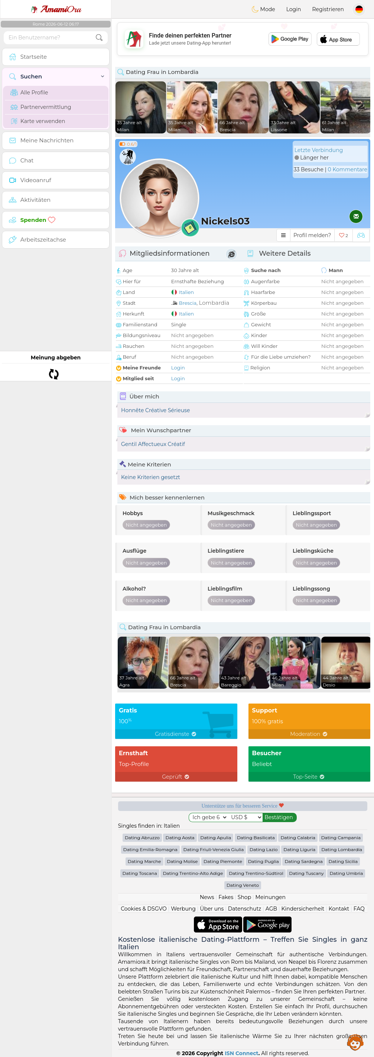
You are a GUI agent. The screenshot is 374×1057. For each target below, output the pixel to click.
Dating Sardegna (303, 861)
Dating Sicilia (343, 861)
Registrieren (328, 9)
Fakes (225, 897)
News (207, 897)
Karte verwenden (37, 121)
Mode (263, 9)
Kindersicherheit (302, 908)
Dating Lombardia (341, 849)
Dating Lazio (264, 849)
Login (293, 9)
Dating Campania (341, 837)
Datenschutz (244, 908)
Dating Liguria (299, 849)
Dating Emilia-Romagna (150, 849)
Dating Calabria (297, 837)
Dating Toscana (140, 873)
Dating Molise (182, 861)
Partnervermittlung (40, 107)
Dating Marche (144, 861)
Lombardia (214, 302)
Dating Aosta (179, 837)
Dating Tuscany (306, 873)
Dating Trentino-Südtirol (256, 873)
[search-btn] (99, 37)
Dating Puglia (263, 861)
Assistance (355, 1042)
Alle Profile (29, 92)
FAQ (359, 908)
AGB (271, 908)
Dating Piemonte (223, 861)
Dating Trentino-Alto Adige (193, 873)
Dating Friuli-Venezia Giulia (213, 849)
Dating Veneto (243, 885)
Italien (186, 292)
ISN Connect (241, 1053)
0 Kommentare (347, 169)
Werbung (183, 908)
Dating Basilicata (256, 837)
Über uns (212, 908)
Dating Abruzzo (142, 837)
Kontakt (339, 908)
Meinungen (271, 897)
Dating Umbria (346, 873)
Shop (244, 897)
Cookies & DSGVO (144, 908)
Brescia (187, 303)
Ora (55, 9)
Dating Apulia (215, 837)
